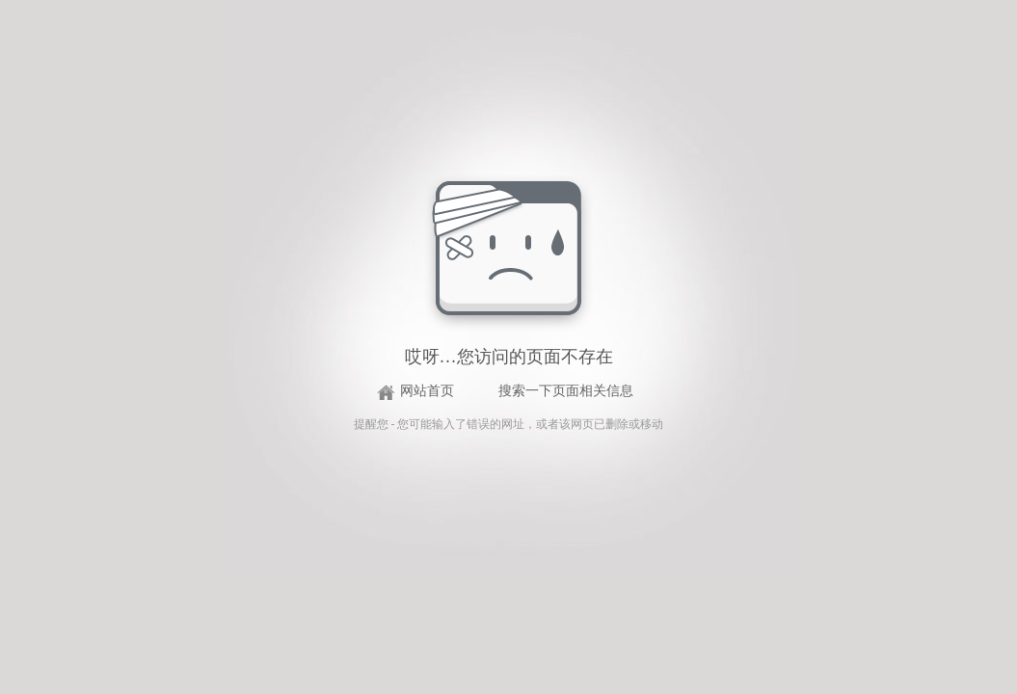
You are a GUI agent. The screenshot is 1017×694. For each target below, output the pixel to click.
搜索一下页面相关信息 (565, 391)
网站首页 (427, 391)
